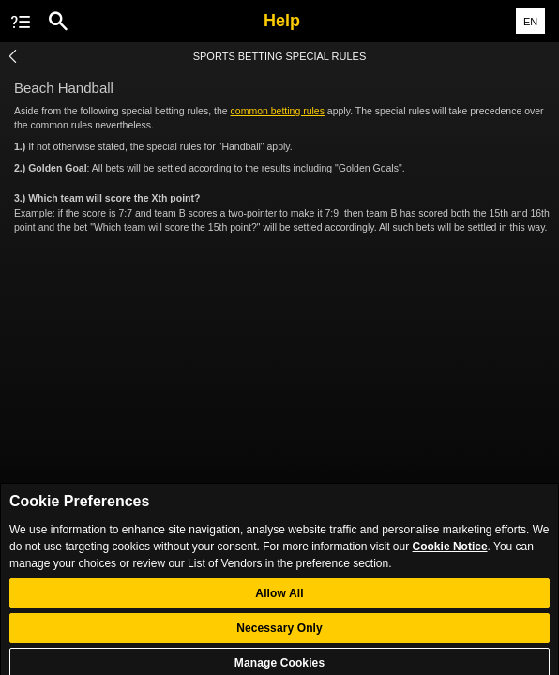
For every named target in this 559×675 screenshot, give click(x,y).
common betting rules (278, 110)
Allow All (279, 600)
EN (530, 21)
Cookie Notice (450, 553)
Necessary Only (279, 634)
